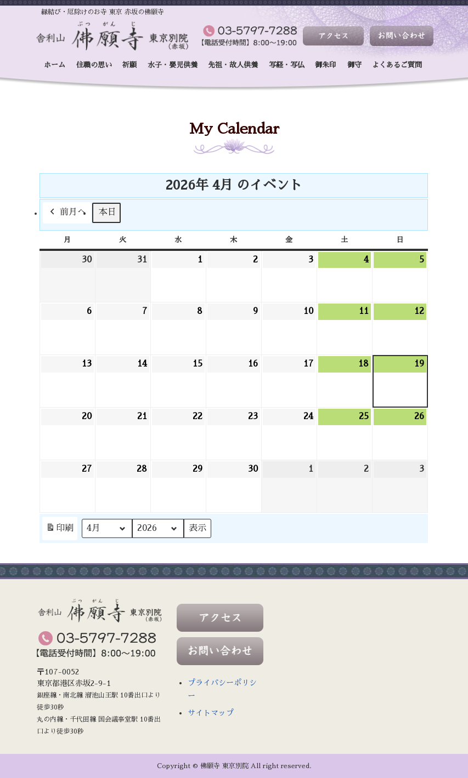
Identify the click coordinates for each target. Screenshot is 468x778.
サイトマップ (211, 713)
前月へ (67, 213)
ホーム (54, 64)
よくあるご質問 (397, 64)
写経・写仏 (287, 64)
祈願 (129, 64)
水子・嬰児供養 (173, 64)
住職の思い (94, 64)
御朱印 (325, 64)
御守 (354, 64)
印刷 (60, 530)
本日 (107, 212)
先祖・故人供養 (233, 64)
